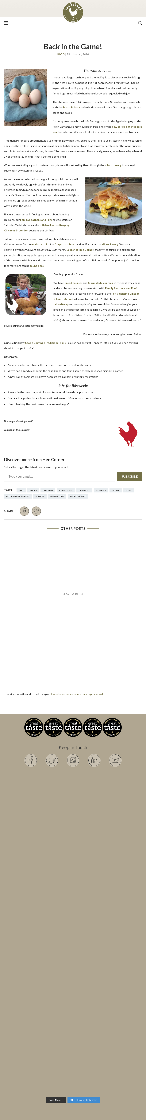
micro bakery (113, 165)
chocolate (66, 490)
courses (101, 490)
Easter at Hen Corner (80, 249)
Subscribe (129, 476)
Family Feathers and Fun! (121, 288)
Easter (116, 490)
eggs (128, 490)
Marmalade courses (100, 282)
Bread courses (73, 282)
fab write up (60, 304)
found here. (37, 265)
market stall (39, 244)
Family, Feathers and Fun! (36, 219)
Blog (61, 54)
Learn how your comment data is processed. (77, 694)
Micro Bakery (71, 107)
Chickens (48, 490)
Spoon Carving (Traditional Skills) (46, 342)
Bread (33, 490)
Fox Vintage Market (17, 496)
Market (40, 496)
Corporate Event (65, 244)
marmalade (57, 496)
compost (84, 490)
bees (21, 490)
